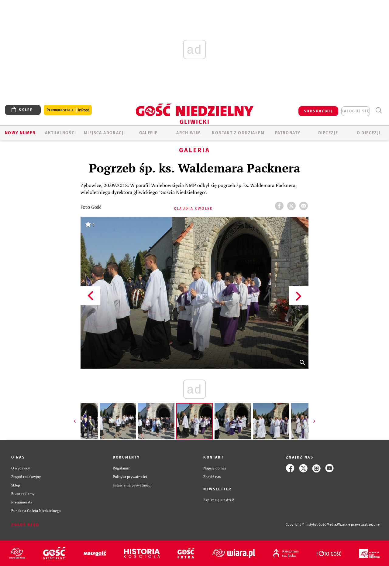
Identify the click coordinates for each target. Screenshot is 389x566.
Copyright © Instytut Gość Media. (311, 525)
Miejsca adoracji (104, 132)
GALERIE (148, 132)
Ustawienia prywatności (132, 485)
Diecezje (328, 132)
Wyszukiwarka (378, 110)
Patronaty (288, 132)
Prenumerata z (67, 110)
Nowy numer (20, 132)
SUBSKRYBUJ (318, 111)
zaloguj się (356, 111)
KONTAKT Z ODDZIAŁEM (238, 132)
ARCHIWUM (188, 132)
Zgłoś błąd (25, 525)
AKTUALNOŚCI (60, 132)
